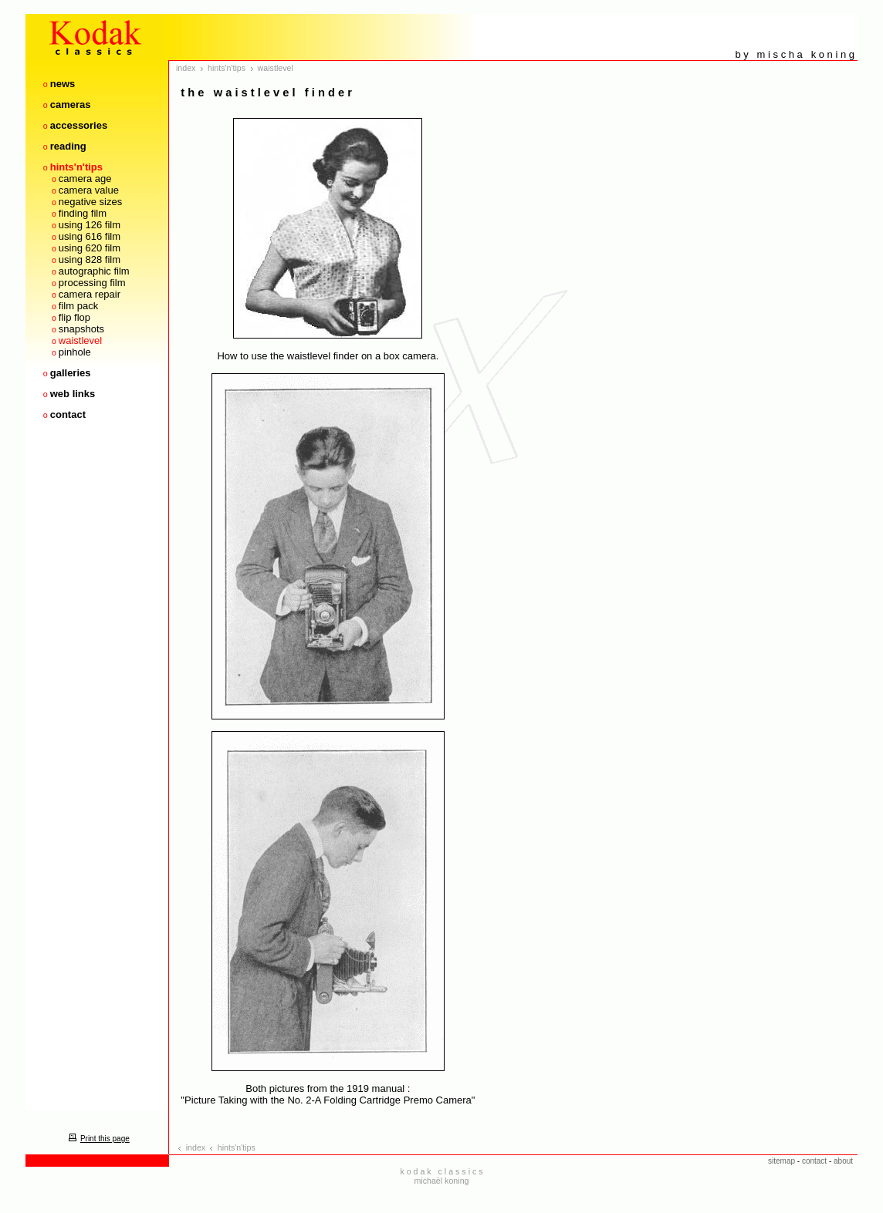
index (185, 67)
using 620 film (89, 248)
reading (68, 146)
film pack (78, 306)
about (843, 1161)
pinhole (75, 352)
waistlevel (80, 340)
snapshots (81, 329)
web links (73, 393)
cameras (70, 104)
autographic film (94, 271)
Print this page (97, 1138)
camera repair (89, 294)
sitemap (781, 1161)
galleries (70, 373)
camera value (89, 190)
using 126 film (89, 225)
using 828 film (89, 259)
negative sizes (90, 201)
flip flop (74, 317)
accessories (78, 125)
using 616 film (89, 236)
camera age (85, 178)
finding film (83, 213)
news (63, 83)
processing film (92, 282)
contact (68, 414)
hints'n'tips (76, 167)
